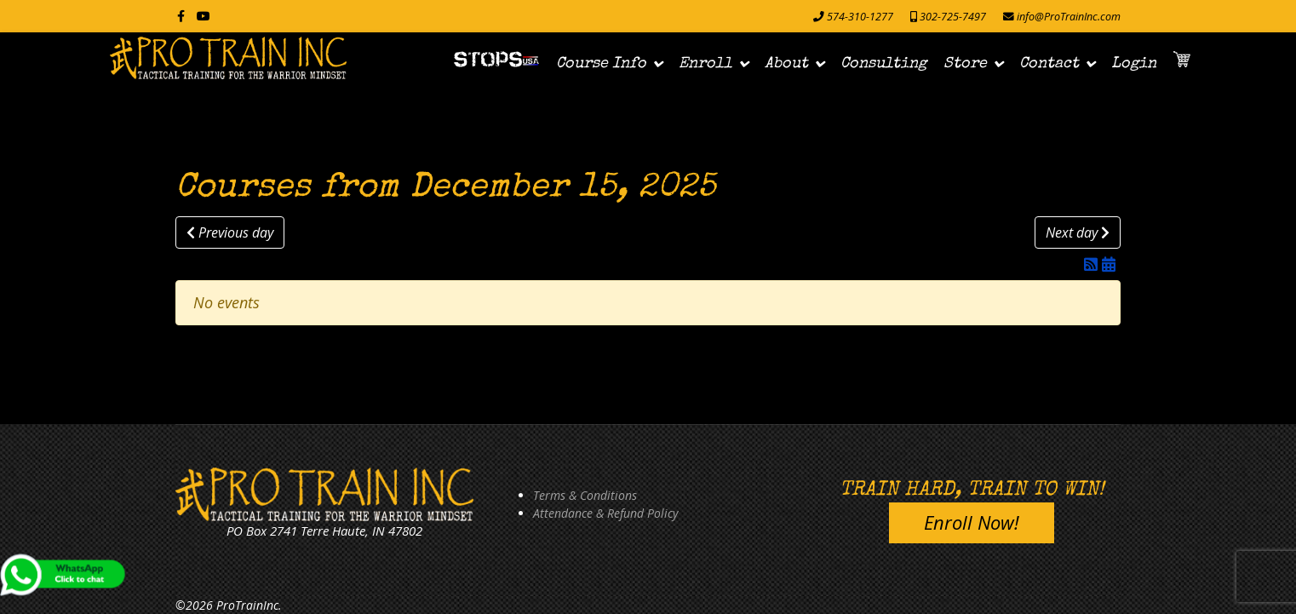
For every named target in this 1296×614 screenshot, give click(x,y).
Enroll (705, 64)
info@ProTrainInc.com (1069, 16)
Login (1133, 64)
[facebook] (181, 16)
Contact (1049, 64)
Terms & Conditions (585, 495)
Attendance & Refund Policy (605, 513)
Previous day (229, 232)
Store (965, 64)
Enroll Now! (971, 522)
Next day (1078, 232)
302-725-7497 (953, 16)
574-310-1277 (860, 16)
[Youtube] (203, 16)
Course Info (601, 64)
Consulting (883, 64)
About (786, 64)
